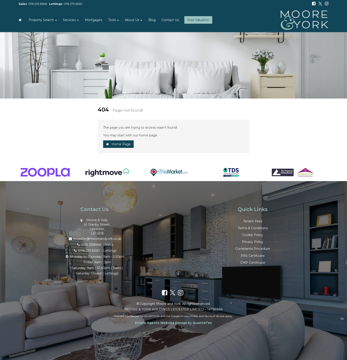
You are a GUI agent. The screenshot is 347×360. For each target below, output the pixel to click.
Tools (113, 20)
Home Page (118, 144)
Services (71, 20)
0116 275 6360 (73, 4)
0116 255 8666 (37, 4)
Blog (152, 20)
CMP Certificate (252, 263)
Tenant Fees (252, 221)
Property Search (43, 20)
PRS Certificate (253, 256)
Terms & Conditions (253, 228)
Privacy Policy (252, 242)
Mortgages (93, 20)
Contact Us (170, 20)
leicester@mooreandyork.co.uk (94, 238)
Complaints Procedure (252, 249)
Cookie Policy (252, 235)
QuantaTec (202, 323)
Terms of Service (214, 316)
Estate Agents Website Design (161, 323)
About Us (133, 20)
